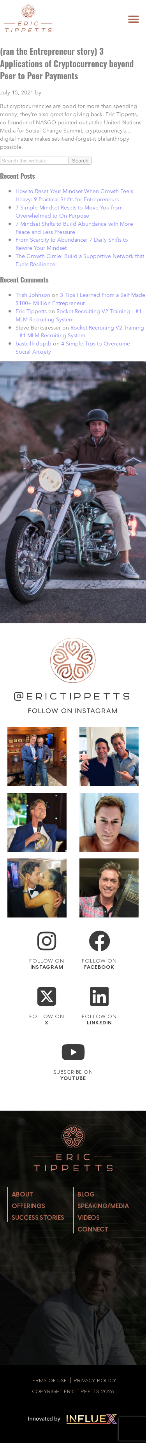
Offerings (28, 1206)
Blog (86, 1194)
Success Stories (38, 1218)
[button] (133, 19)
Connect (92, 1229)
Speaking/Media (103, 1206)
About (22, 1194)
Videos (88, 1218)
